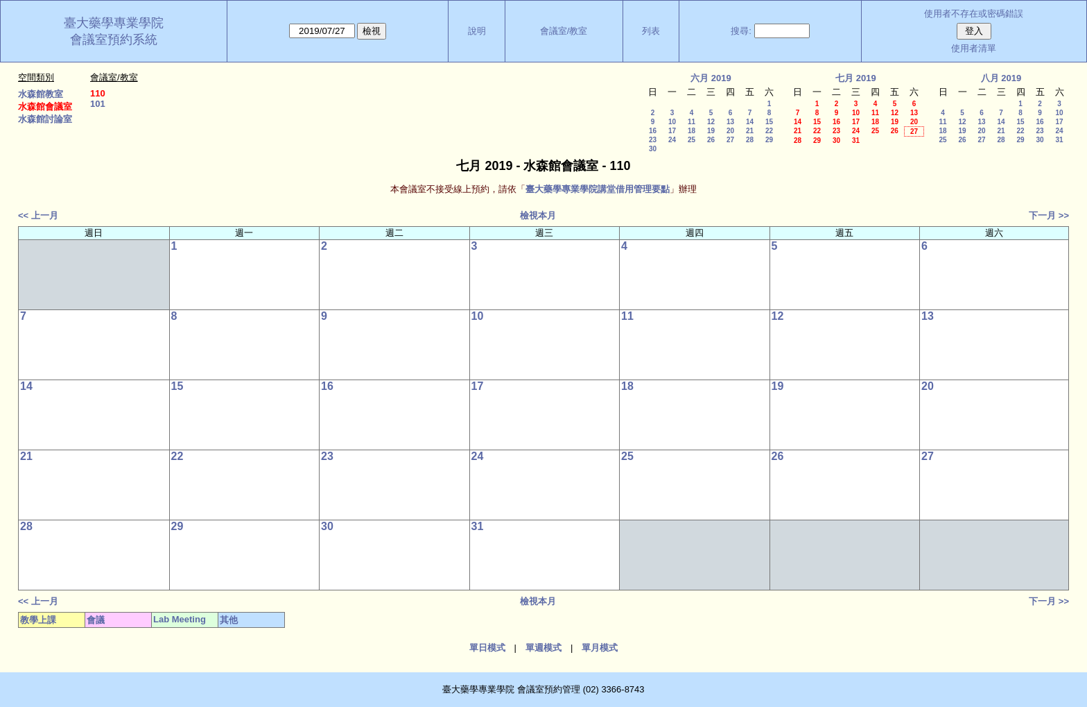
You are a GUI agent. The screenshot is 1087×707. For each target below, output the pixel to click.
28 (750, 140)
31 (856, 140)
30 (652, 149)
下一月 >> (1049, 215)
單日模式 (487, 647)
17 (672, 131)
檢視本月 (538, 215)
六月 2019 (710, 78)
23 (652, 140)
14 (750, 122)
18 (691, 131)
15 (769, 122)
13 (730, 122)
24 (672, 140)
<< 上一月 (38, 215)
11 (691, 122)
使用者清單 (973, 48)
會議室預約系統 (113, 39)
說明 (477, 31)
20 (730, 131)
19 (711, 131)
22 (769, 131)
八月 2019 (1001, 78)
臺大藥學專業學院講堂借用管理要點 (597, 189)
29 (769, 140)
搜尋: (741, 31)
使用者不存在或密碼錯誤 (973, 13)
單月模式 (600, 647)
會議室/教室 (564, 31)
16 (652, 131)
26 (711, 140)
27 (730, 140)
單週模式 (543, 647)
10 (672, 122)
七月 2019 (855, 78)
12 (711, 122)
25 (691, 140)
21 (750, 131)
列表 (651, 31)
